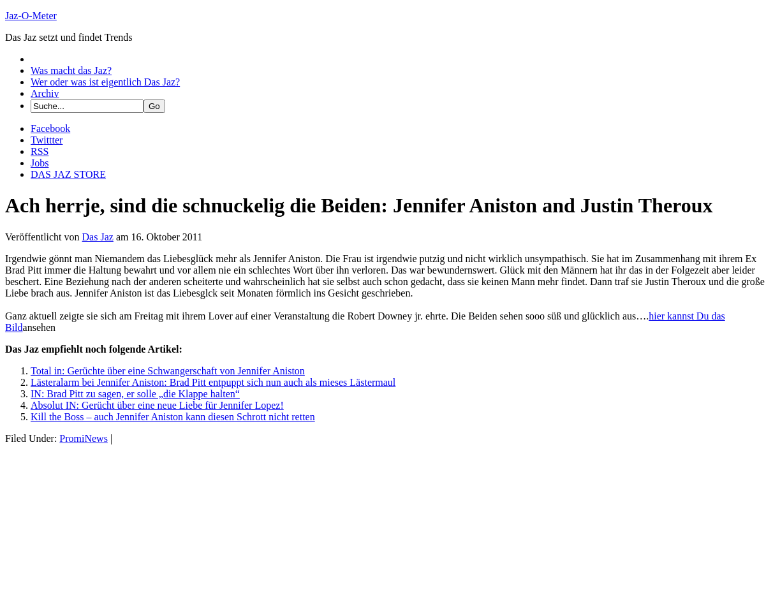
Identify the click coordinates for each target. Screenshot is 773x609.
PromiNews (83, 438)
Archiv (45, 93)
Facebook (50, 128)
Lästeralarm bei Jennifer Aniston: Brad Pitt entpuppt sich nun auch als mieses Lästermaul (213, 382)
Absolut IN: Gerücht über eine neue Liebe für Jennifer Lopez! (157, 405)
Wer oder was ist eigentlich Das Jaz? (105, 82)
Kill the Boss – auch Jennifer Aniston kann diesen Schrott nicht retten (173, 416)
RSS (39, 151)
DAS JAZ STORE (68, 174)
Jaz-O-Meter (31, 15)
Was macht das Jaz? (71, 70)
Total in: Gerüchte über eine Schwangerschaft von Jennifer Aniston (168, 370)
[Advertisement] (100, 524)
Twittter (47, 140)
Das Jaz (98, 236)
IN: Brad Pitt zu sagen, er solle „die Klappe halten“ (135, 393)
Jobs (39, 163)
